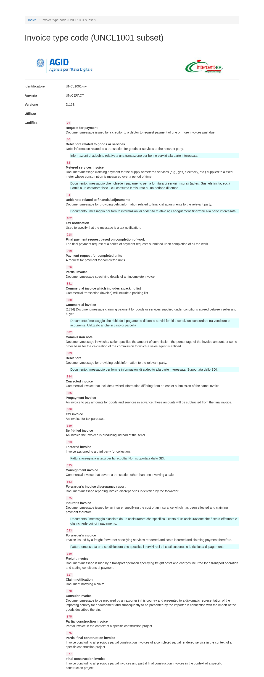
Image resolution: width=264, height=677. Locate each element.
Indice (32, 20)
